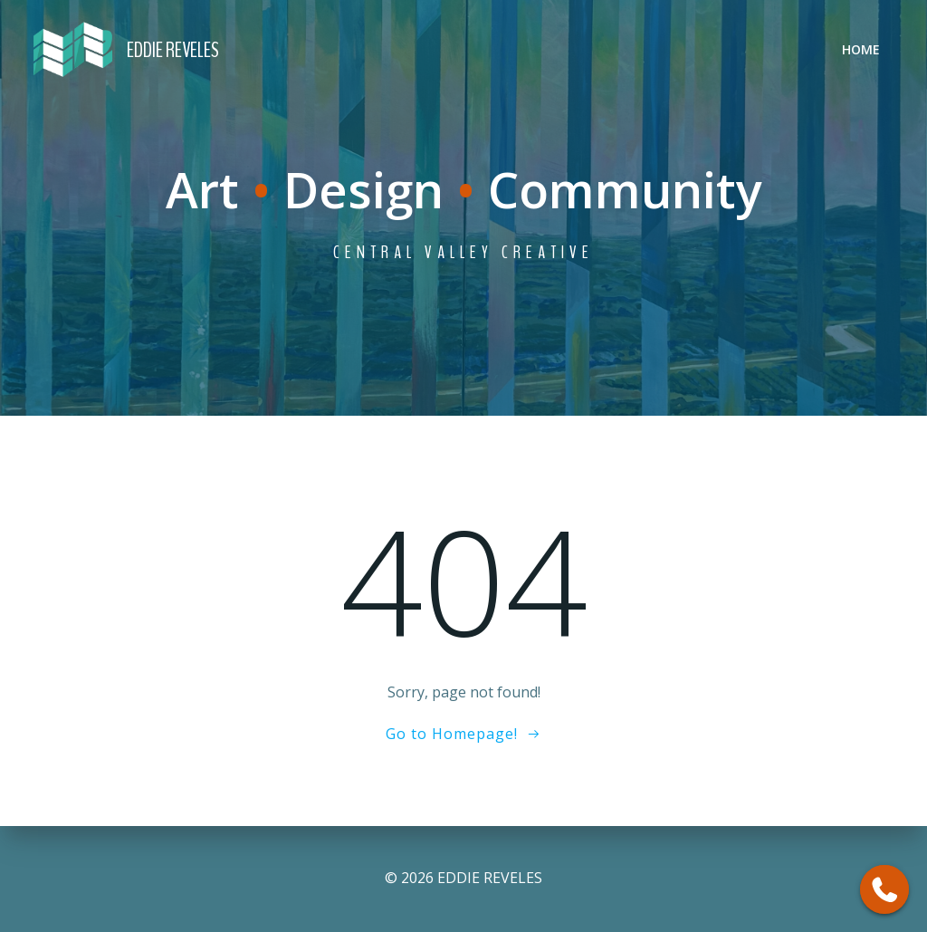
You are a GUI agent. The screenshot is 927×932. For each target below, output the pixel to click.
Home (861, 49)
